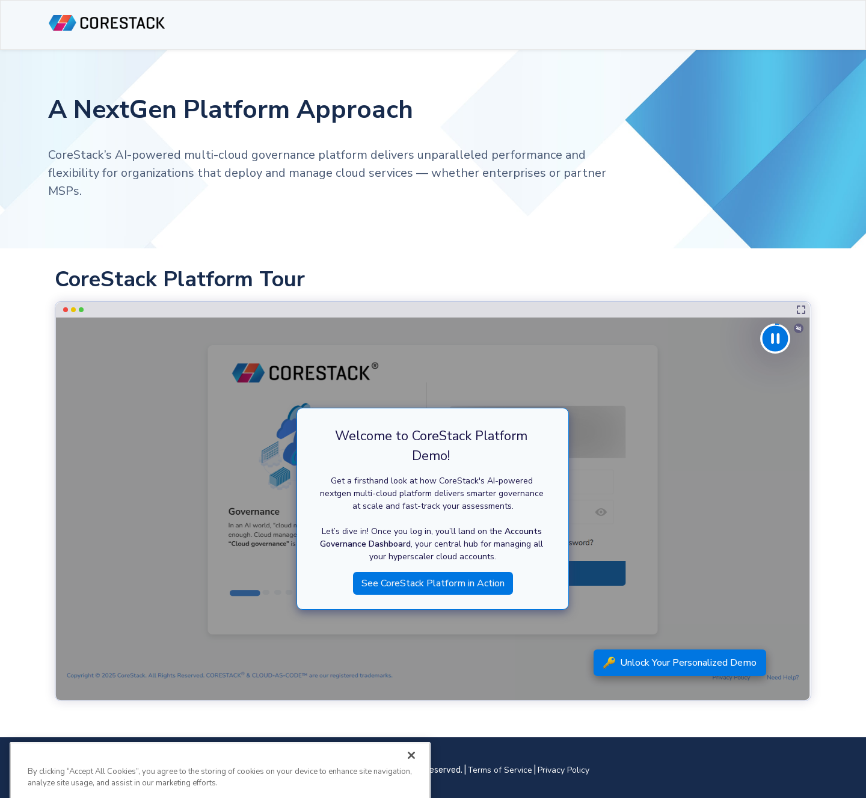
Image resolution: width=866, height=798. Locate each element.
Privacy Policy (563, 770)
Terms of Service (500, 770)
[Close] (411, 763)
